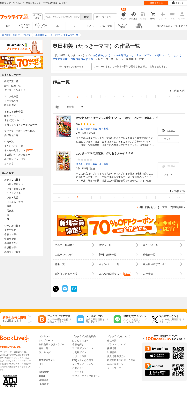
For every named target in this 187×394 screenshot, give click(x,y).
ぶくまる (9, 163)
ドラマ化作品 (11, 100)
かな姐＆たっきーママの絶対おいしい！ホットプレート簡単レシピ (131, 55)
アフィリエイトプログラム (86, 376)
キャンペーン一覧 (13, 146)
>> (178, 96)
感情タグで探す (12, 251)
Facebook (44, 383)
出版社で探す (11, 247)
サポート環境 (79, 356)
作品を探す (78, 344)
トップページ (46, 340)
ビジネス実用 (122, 26)
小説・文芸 (106, 26)
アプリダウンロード (82, 348)
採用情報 (111, 348)
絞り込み (37, 17)
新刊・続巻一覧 (12, 85)
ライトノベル (14, 193)
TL (73, 26)
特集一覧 (9, 141)
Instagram (44, 372)
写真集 (10, 210)
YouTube (43, 380)
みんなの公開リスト (18, 150)
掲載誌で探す (11, 243)
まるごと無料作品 (13, 111)
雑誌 (9, 206)
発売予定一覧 (11, 81)
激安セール (10, 115)
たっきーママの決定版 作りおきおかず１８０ (104, 153)
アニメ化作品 (11, 96)
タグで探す (10, 230)
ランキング (44, 352)
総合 (8, 26)
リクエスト (78, 372)
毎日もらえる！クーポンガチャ (20, 124)
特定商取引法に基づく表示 (121, 360)
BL (57, 25)
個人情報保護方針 (116, 356)
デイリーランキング (14, 90)
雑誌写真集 (139, 26)
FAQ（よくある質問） (84, 360)
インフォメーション (82, 364)
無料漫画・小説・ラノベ (51, 344)
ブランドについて (116, 344)
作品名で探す (11, 234)
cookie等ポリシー (116, 364)
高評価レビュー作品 (14, 159)
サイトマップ (114, 368)
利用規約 (111, 352)
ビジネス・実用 (15, 202)
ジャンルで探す (12, 225)
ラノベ (90, 26)
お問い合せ (78, 368)
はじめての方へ (164, 26)
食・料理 (103, 128)
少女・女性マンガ (41, 26)
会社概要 (111, 340)
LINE (41, 364)
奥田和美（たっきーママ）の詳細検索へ (162, 207)
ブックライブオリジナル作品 (19, 131)
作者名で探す (11, 238)
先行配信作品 (11, 135)
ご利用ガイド (180, 26)
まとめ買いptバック (14, 120)
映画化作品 (10, 105)
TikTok (42, 375)
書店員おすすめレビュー (17, 154)
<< (59, 96)
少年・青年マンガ (24, 26)
